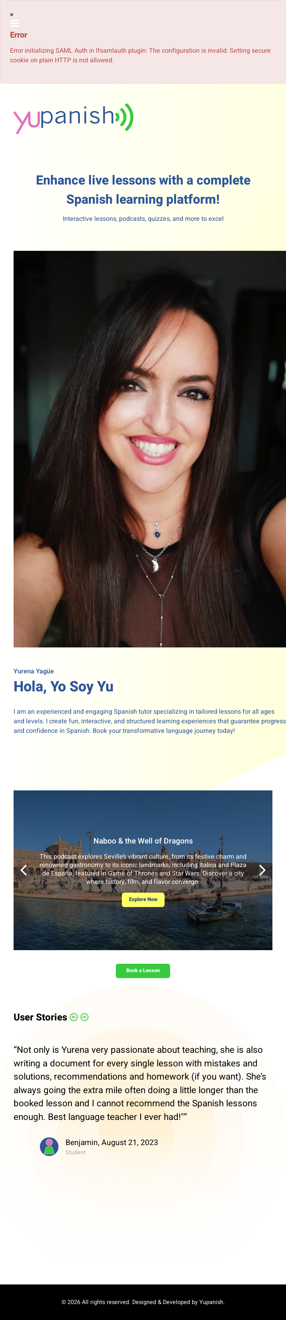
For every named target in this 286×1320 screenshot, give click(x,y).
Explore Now (143, 899)
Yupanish (211, 1302)
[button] (262, 870)
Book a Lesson (143, 970)
